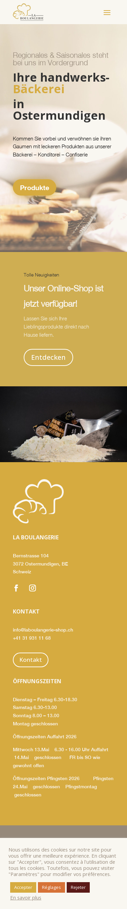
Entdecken (48, 357)
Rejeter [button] (78, 887)
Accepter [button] (23, 887)
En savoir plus (25, 897)
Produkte (34, 187)
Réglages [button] (51, 887)
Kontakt (30, 659)
